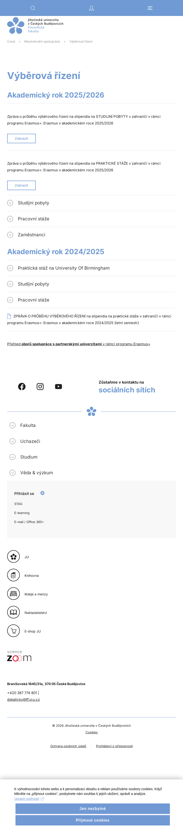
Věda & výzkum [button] (36, 472)
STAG (18, 504)
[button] (33, 8)
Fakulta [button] (28, 425)
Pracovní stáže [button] (33, 219)
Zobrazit (21, 138)
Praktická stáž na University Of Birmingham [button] (64, 268)
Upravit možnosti (29, 804)
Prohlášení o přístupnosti (114, 746)
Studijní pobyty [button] (33, 203)
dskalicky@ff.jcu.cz (23, 699)
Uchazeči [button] (30, 441)
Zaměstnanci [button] (31, 234)
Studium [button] (28, 457)
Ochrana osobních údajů (68, 746)
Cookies (92, 732)
